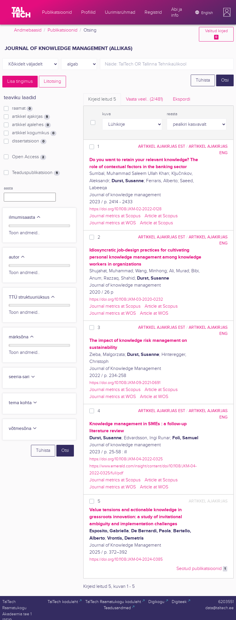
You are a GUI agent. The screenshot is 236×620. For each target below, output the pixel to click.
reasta (172, 114)
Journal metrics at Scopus (114, 216)
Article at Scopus (161, 216)
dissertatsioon (29, 141)
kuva (106, 114)
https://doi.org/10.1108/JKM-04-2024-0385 (126, 559)
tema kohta (23, 403)
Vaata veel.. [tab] (144, 99)
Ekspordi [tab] (181, 99)
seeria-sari (22, 377)
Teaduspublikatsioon (36, 173)
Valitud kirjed (216, 34)
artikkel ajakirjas (31, 117)
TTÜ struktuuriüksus (32, 297)
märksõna (21, 337)
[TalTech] (21, 12)
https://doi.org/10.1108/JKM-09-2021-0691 (124, 382)
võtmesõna (23, 428)
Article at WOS (154, 313)
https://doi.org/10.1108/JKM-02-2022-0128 (125, 208)
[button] (227, 12)
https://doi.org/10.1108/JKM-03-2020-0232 (126, 299)
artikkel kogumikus (34, 133)
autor (17, 257)
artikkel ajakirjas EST (161, 146)
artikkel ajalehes (31, 125)
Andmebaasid (27, 30)
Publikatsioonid (62, 30)
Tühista (203, 80)
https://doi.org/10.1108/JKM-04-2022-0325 (126, 459)
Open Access (29, 157)
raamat (22, 108)
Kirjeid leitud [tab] (102, 99)
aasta (8, 188)
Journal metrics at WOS (112, 223)
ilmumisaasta (25, 217)
